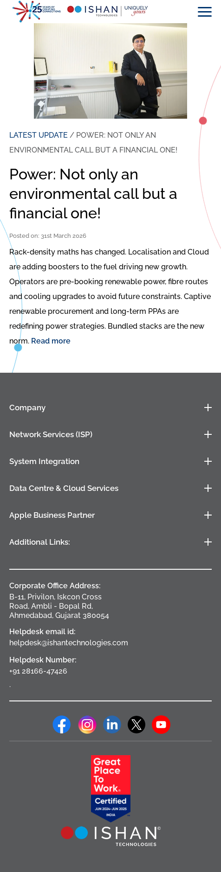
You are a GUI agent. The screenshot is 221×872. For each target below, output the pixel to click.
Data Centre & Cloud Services (63, 488)
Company (27, 407)
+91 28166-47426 (38, 671)
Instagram (87, 724)
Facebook (61, 724)
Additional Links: (39, 542)
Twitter (136, 724)
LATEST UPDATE (38, 135)
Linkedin (112, 724)
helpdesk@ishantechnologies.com (68, 642)
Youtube (161, 724)
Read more (51, 341)
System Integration (44, 461)
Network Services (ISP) (50, 434)
